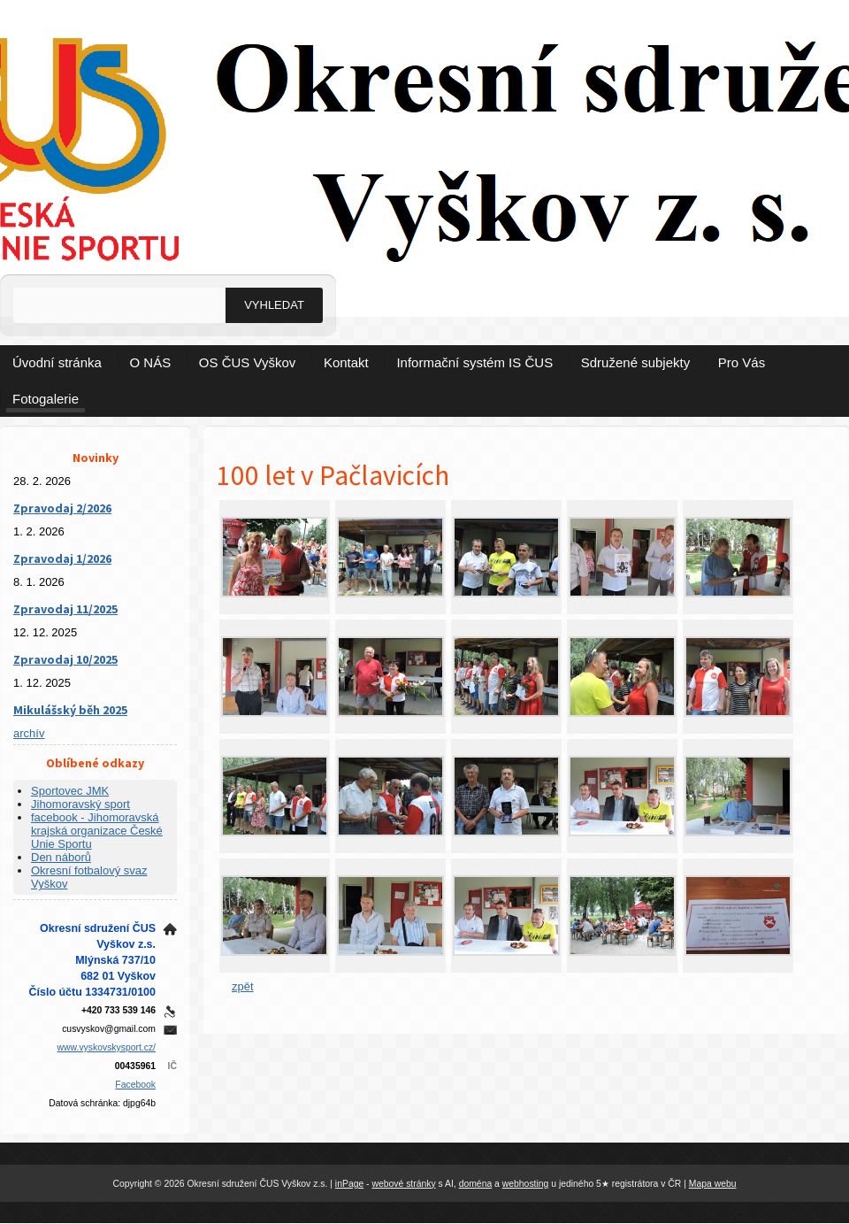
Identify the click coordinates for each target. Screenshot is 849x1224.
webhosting (525, 1184)
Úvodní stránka (57, 362)
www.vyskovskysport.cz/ (106, 1047)
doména (476, 1184)
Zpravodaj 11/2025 (65, 609)
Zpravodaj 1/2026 (62, 558)
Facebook (135, 1084)
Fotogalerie (45, 398)
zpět (243, 986)
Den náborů (61, 857)
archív (28, 733)
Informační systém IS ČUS (474, 362)
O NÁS (151, 362)
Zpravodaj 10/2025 (65, 659)
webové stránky (403, 1184)
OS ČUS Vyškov (247, 362)
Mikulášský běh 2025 (70, 710)
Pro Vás (741, 362)
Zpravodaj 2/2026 (62, 508)
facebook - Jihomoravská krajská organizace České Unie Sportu (97, 831)
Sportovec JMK (70, 790)
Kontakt (346, 362)
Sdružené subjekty (635, 362)
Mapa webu (713, 1184)
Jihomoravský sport (80, 804)
